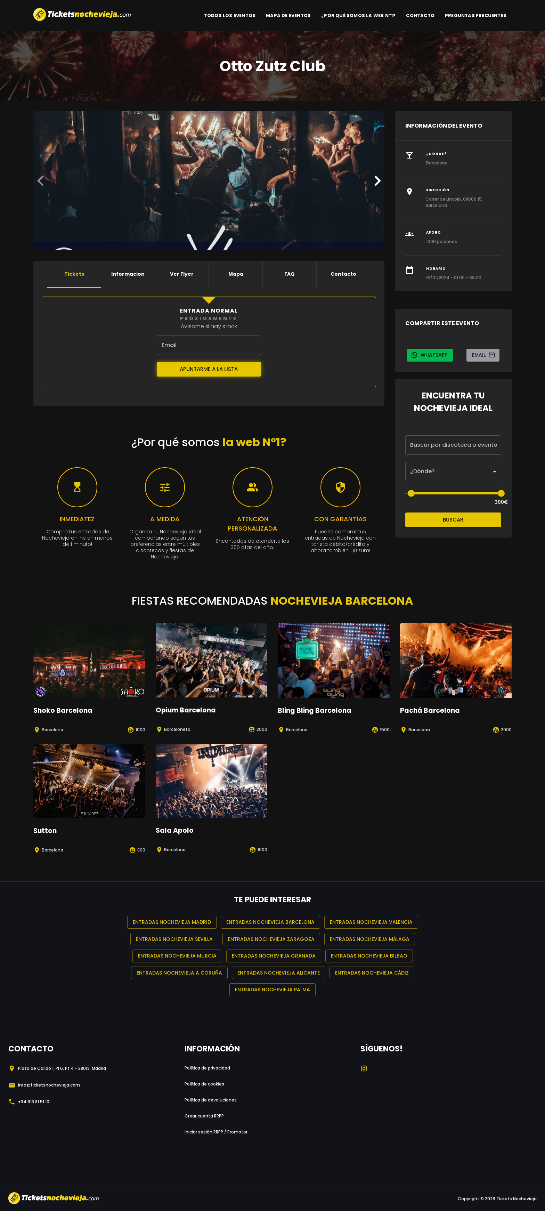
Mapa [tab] (235, 274)
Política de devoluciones (211, 1100)
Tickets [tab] (74, 274)
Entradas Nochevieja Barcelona (270, 922)
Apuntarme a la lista (209, 369)
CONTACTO (420, 15)
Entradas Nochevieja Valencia (371, 922)
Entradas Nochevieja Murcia (177, 956)
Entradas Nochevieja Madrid (172, 922)
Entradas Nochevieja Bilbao (369, 956)
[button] (453, 471)
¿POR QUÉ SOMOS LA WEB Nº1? (358, 15)
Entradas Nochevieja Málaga (370, 939)
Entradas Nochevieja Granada (274, 956)
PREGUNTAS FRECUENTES (475, 15)
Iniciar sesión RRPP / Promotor (216, 1132)
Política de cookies (204, 1084)
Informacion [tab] (128, 274)
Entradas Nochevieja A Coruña (179, 973)
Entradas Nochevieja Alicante (278, 973)
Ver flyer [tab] (182, 274)
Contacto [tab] (343, 274)
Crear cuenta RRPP (204, 1116)
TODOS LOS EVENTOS (229, 15)
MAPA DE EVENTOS (288, 15)
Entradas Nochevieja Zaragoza (271, 939)
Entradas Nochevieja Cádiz (372, 973)
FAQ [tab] (289, 274)
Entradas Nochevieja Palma (272, 990)
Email (482, 355)
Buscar (453, 519)
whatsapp (430, 355)
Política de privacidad (207, 1068)
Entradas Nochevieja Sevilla (174, 939)
